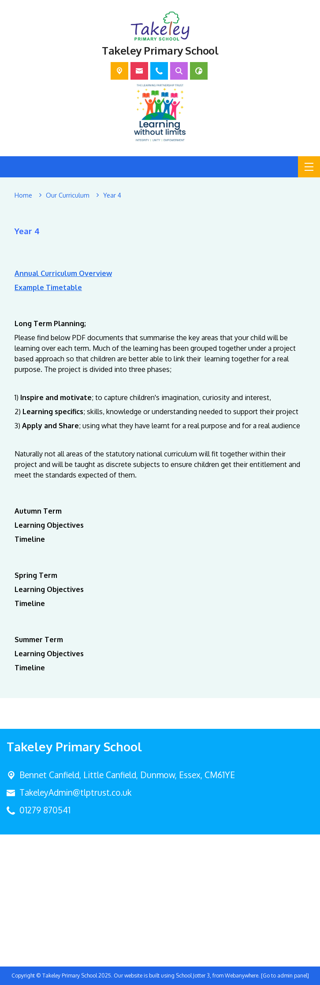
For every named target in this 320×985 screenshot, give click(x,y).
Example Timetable (48, 287)
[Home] (23, 195)
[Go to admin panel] (285, 975)
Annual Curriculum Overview (63, 272)
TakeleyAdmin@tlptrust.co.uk (75, 792)
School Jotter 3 (193, 975)
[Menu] (309, 166)
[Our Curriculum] (67, 195)
